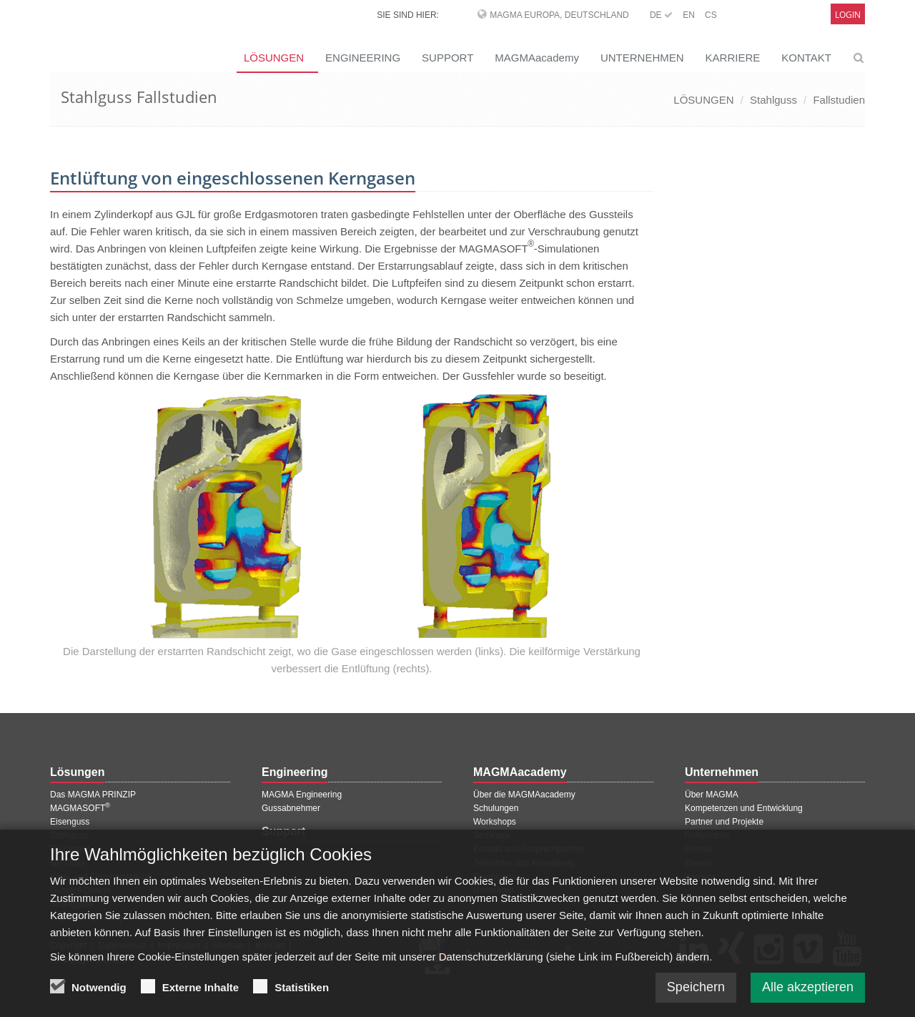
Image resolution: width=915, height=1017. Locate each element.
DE (661, 15)
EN (689, 15)
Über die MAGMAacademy (524, 795)
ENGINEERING (362, 57)
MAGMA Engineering (302, 795)
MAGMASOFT (80, 808)
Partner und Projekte (724, 822)
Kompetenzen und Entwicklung (744, 808)
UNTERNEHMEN (642, 57)
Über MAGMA (711, 795)
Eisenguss (69, 822)
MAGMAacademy (537, 57)
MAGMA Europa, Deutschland (559, 15)
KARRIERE (733, 57)
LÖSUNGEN (274, 57)
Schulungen (495, 808)
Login (848, 15)
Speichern (696, 998)
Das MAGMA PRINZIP (93, 795)
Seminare (491, 835)
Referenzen (707, 835)
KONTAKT (806, 57)
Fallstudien (839, 100)
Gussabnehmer (291, 808)
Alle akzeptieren (808, 998)
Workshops (494, 822)
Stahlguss (773, 100)
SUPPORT (447, 57)
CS (711, 15)
